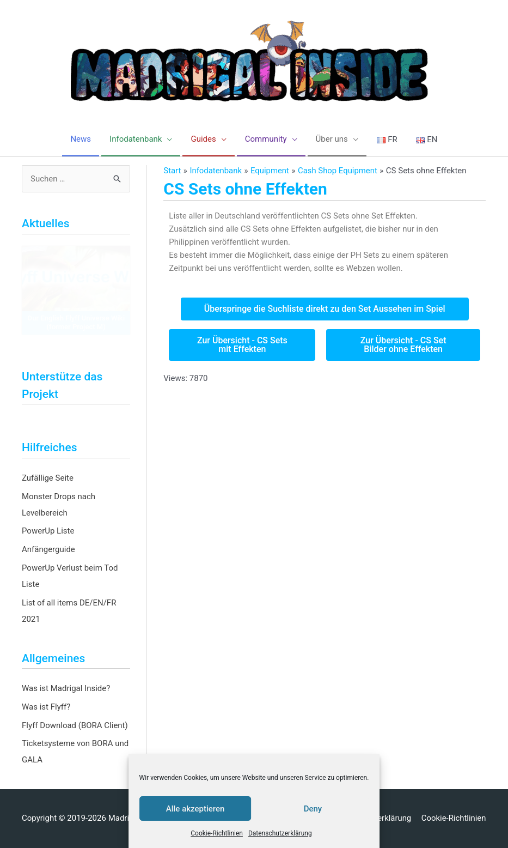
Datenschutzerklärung (280, 833)
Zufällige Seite (48, 478)
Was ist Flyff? (46, 707)
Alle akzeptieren (195, 809)
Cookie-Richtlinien (217, 833)
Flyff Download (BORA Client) (75, 725)
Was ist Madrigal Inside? (66, 688)
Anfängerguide (48, 549)
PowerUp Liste (48, 531)
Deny (313, 809)
